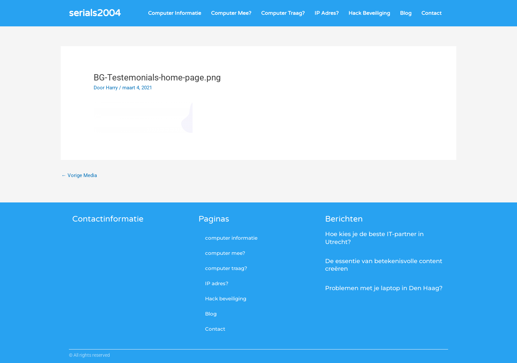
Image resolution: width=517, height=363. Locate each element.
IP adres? (327, 13)
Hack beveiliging (369, 13)
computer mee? (231, 13)
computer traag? (283, 13)
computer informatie (174, 13)
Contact (431, 13)
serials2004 (95, 13)
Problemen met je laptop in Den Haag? (383, 288)
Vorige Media (79, 175)
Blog (405, 13)
